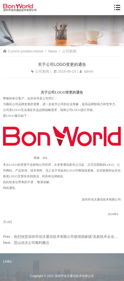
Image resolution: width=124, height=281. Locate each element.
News (52, 51)
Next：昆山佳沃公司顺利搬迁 (26, 243)
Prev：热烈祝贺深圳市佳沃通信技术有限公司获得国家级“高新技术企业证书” (62, 237)
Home (38, 51)
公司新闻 (69, 51)
